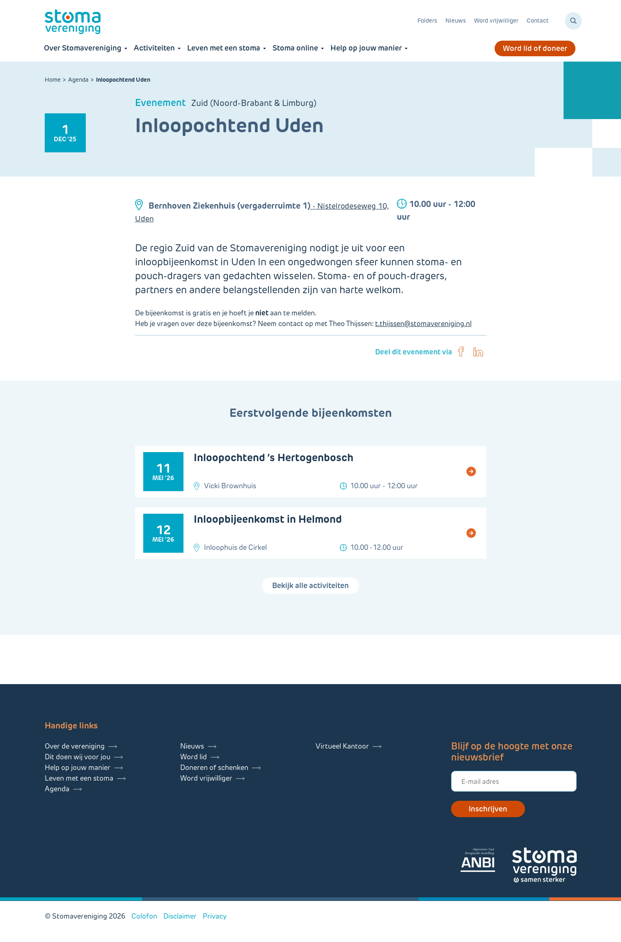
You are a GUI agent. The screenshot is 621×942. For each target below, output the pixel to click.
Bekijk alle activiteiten (310, 585)
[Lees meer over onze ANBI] (486, 861)
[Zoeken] (573, 21)
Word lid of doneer (535, 48)
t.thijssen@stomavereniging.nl (423, 323)
